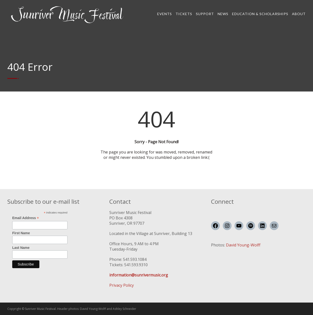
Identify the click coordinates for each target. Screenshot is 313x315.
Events (164, 14)
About (299, 14)
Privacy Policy (121, 285)
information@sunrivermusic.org (138, 275)
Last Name (21, 248)
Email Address (25, 218)
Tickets (184, 14)
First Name (21, 233)
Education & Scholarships (260, 14)
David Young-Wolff (243, 245)
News (223, 14)
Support (205, 14)
